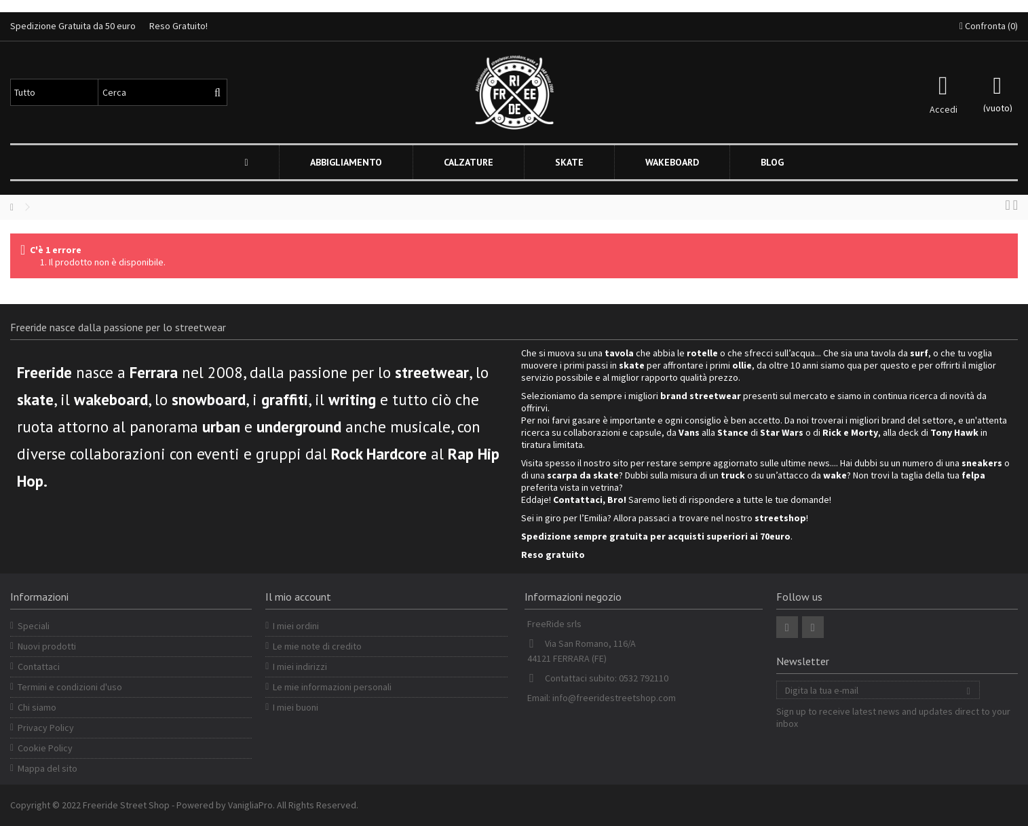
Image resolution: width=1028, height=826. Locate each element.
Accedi (943, 108)
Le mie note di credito (317, 646)
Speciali (34, 626)
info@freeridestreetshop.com (614, 698)
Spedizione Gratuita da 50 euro (73, 26)
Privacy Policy (46, 727)
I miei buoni (295, 707)
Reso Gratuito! (178, 26)
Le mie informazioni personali (332, 687)
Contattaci (39, 666)
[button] (346, 162)
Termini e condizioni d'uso (70, 687)
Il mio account (298, 596)
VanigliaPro (250, 805)
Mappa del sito (47, 768)
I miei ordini (296, 626)
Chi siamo (37, 707)
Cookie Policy (45, 748)
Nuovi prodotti (47, 646)
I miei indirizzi (300, 666)
